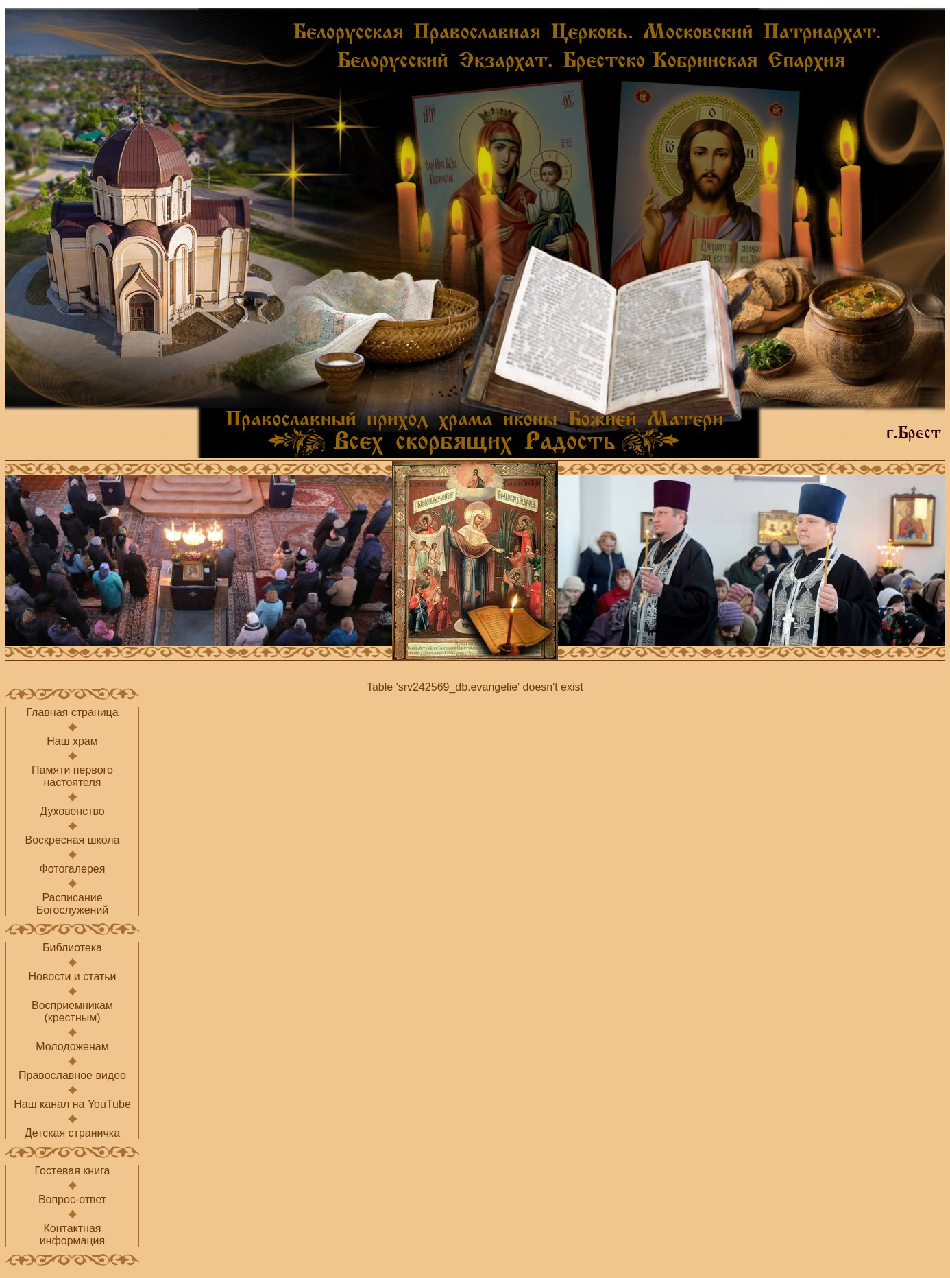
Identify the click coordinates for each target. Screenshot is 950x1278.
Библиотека (72, 948)
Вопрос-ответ (72, 1199)
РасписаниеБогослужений (72, 904)
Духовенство (72, 811)
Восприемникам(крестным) (72, 1011)
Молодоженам (72, 1046)
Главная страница (72, 712)
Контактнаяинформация (72, 1234)
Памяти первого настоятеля (72, 776)
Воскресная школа (72, 840)
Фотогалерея (73, 869)
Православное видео (72, 1075)
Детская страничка (72, 1133)
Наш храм (72, 741)
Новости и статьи (72, 976)
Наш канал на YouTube (72, 1104)
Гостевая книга (72, 1170)
